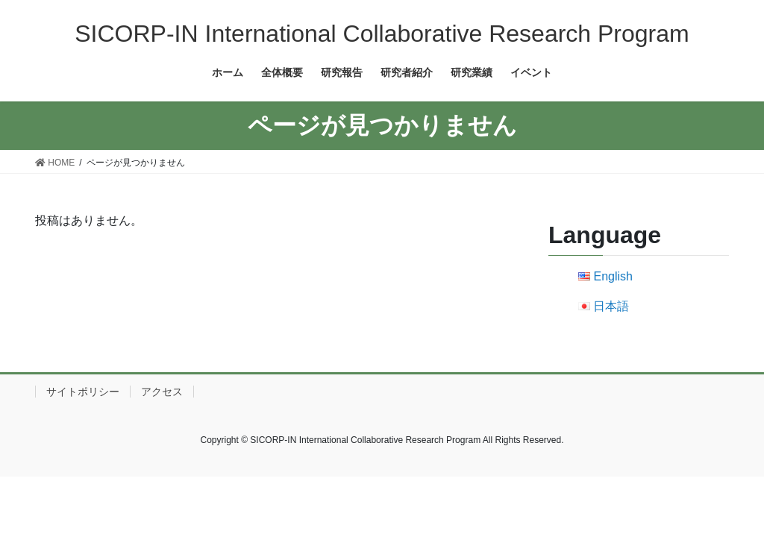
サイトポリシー (82, 392)
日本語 (611, 306)
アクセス (162, 392)
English (612, 276)
